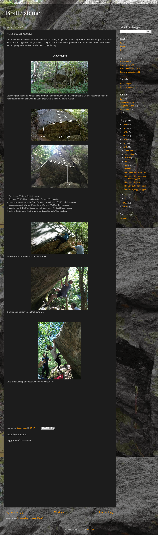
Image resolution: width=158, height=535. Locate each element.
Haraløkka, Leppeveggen (135, 190)
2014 (125, 207)
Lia (121, 113)
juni (126, 165)
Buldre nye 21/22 (127, 65)
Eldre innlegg (105, 512)
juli (126, 162)
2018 (125, 139)
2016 (125, 147)
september (130, 154)
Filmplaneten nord (127, 102)
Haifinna (128, 169)
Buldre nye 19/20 (127, 62)
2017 (125, 143)
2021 (125, 128)
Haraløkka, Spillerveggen (135, 186)
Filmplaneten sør (127, 106)
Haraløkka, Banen (132, 182)
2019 (125, 136)
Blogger (90, 529)
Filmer (122, 46)
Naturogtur (124, 218)
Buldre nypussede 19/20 (130, 68)
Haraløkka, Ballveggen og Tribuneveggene (135, 177)
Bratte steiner (24, 13)
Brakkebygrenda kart (128, 87)
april (127, 198)
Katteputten (124, 109)
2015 (125, 203)
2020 (125, 132)
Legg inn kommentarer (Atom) (30, 518)
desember (129, 150)
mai (127, 194)
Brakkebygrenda (127, 84)
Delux (122, 99)
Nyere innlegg (14, 512)
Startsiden (60, 512)
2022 (125, 124)
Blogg (122, 50)
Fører (122, 43)
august (128, 158)
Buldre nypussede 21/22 (130, 72)
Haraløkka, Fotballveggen (135, 172)
